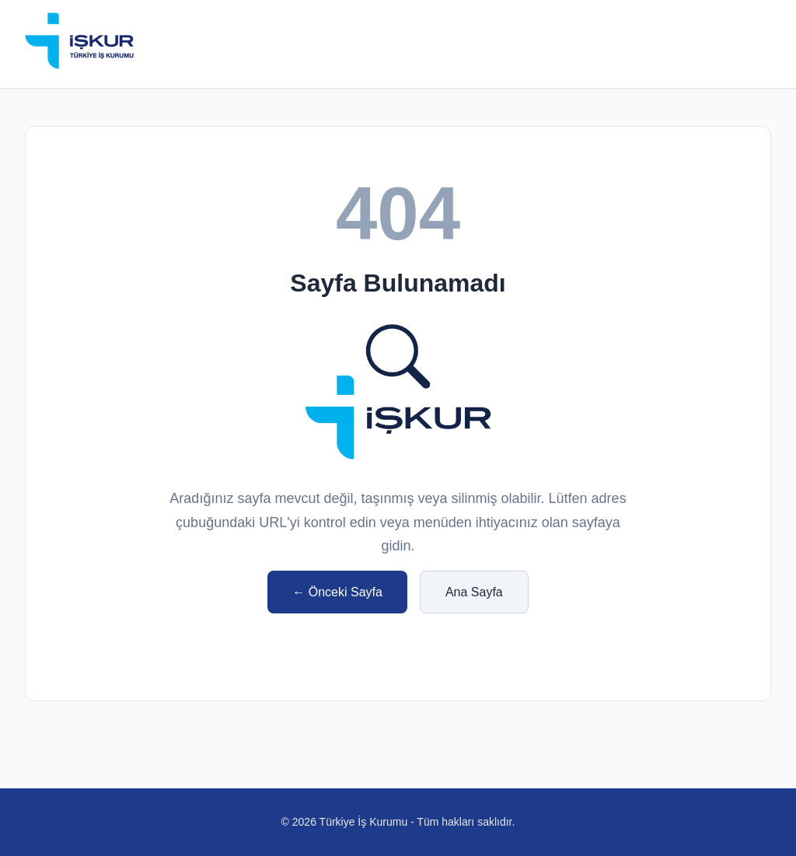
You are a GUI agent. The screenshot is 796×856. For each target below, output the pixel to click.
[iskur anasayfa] (79, 43)
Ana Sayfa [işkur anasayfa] (474, 592)
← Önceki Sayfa (337, 592)
